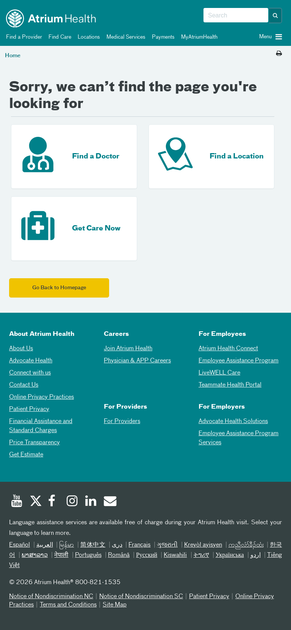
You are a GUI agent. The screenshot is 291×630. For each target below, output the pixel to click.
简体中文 (93, 545)
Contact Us (23, 385)
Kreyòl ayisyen (203, 545)
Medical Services (125, 37)
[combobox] (235, 15)
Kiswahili (175, 555)
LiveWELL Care (219, 373)
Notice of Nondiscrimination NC (51, 597)
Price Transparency (34, 443)
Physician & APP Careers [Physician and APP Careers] (137, 361)
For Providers (122, 421)
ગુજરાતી (167, 545)
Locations (87, 37)
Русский (146, 555)
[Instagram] (72, 501)
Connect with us (30, 373)
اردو (255, 555)
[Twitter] (35, 501)
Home (12, 55)
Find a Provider (22, 37)
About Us (21, 349)
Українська (230, 555)
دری (117, 545)
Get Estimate (26, 455)
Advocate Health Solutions (233, 421)
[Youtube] (16, 501)
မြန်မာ (66, 545)
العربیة (44, 545)
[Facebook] (53, 501)
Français (139, 545)
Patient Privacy (29, 409)
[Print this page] (279, 54)
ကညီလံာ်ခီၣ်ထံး (246, 545)
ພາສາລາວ (35, 555)
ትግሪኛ (201, 555)
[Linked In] (91, 501)
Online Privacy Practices (41, 397)
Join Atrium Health (128, 349)
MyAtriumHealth (197, 37)
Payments (162, 37)
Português (88, 555)
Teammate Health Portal (230, 385)
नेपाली (61, 555)
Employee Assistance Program (238, 361)
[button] (275, 15)
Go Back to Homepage (59, 287)
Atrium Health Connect (228, 349)
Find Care (58, 37)
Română (119, 555)
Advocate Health (30, 361)
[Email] (109, 501)
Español (19, 545)
